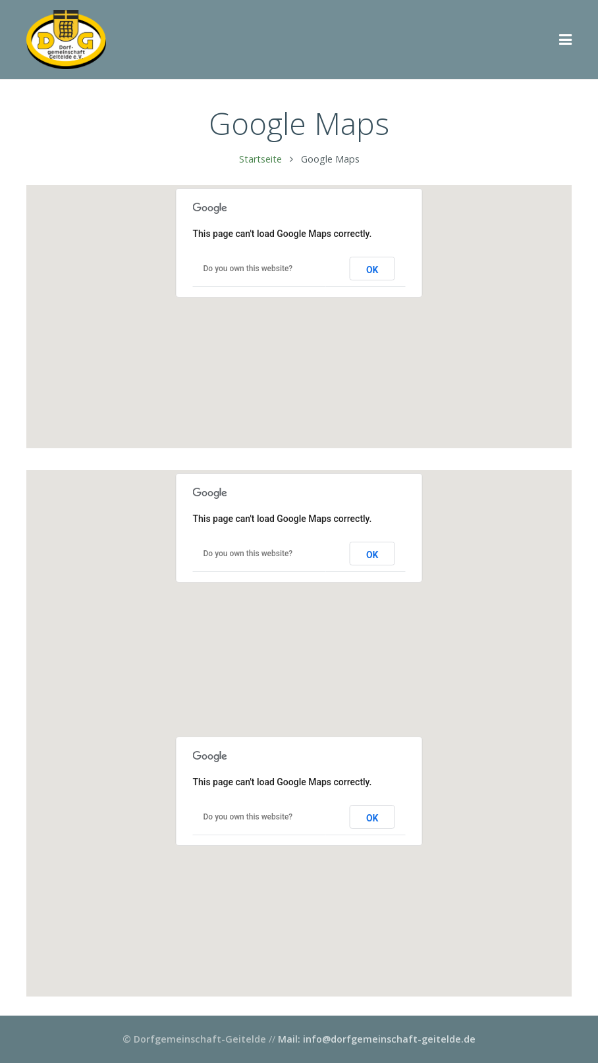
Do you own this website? (248, 271)
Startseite (260, 162)
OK (372, 273)
